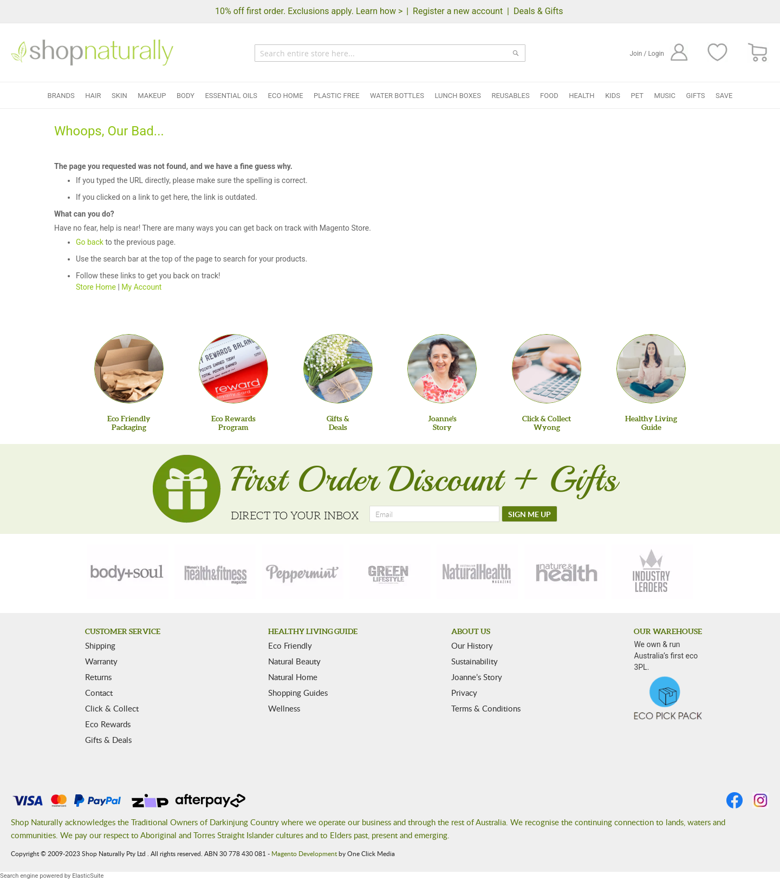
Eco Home (285, 96)
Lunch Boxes (457, 96)
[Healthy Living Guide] (651, 369)
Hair (93, 96)
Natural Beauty (294, 661)
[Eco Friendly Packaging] (129, 369)
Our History (472, 645)
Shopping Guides (298, 692)
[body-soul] (127, 572)
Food (549, 96)
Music (665, 96)
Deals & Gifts (538, 11)
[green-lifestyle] (390, 572)
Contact (99, 692)
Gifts (695, 96)
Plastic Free (336, 96)
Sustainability (474, 661)
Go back (89, 242)
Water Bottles (397, 96)
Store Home (96, 287)
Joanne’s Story (476, 676)
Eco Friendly (290, 645)
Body (185, 96)
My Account (141, 287)
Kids (612, 96)
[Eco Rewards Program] (233, 369)
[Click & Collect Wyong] (546, 369)
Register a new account (458, 11)
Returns (98, 676)
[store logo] (92, 53)
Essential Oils (231, 96)
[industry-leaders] (652, 572)
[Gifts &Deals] (338, 369)
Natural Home (292, 676)
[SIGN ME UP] (529, 514)
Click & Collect (112, 708)
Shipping (100, 645)
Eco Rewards (108, 724)
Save (724, 96)
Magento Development (304, 853)
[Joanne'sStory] (442, 369)
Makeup (152, 96)
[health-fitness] (215, 572)
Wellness (284, 708)
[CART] (758, 52)
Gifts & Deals (108, 739)
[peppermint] (302, 572)
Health (581, 96)
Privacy (464, 692)
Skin (119, 96)
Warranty (101, 661)
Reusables (510, 96)
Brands (61, 96)
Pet (637, 96)
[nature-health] (565, 572)
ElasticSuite (87, 875)
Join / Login (646, 53)
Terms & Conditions (486, 708)
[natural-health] (477, 572)
